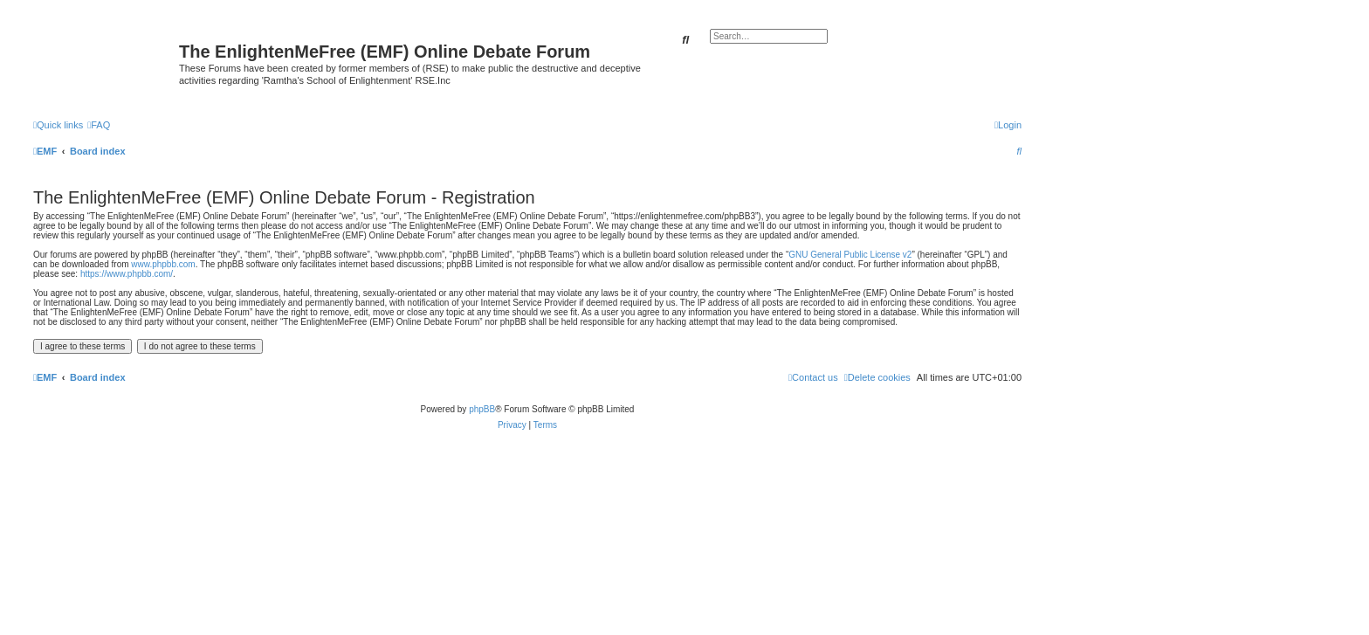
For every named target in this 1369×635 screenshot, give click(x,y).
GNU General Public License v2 (850, 254)
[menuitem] (98, 124)
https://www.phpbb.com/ (126, 274)
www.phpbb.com (163, 264)
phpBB (482, 409)
